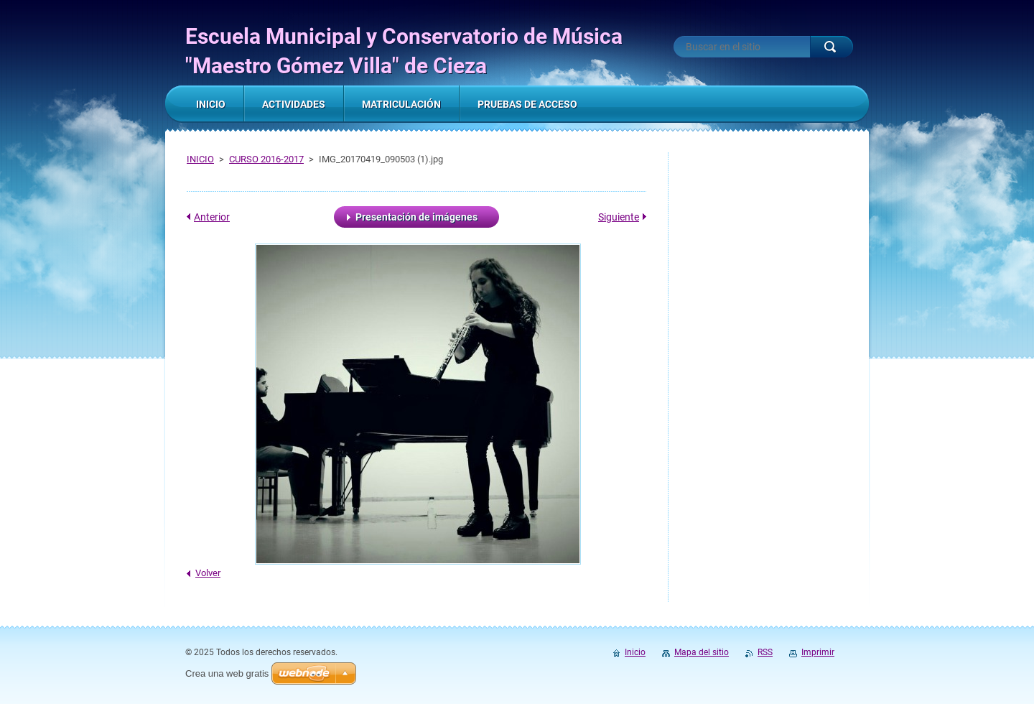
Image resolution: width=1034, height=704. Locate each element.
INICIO (200, 159)
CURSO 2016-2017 (266, 159)
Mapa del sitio (701, 652)
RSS (765, 652)
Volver (207, 573)
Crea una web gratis (227, 673)
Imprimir (817, 652)
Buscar (831, 46)
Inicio (635, 652)
